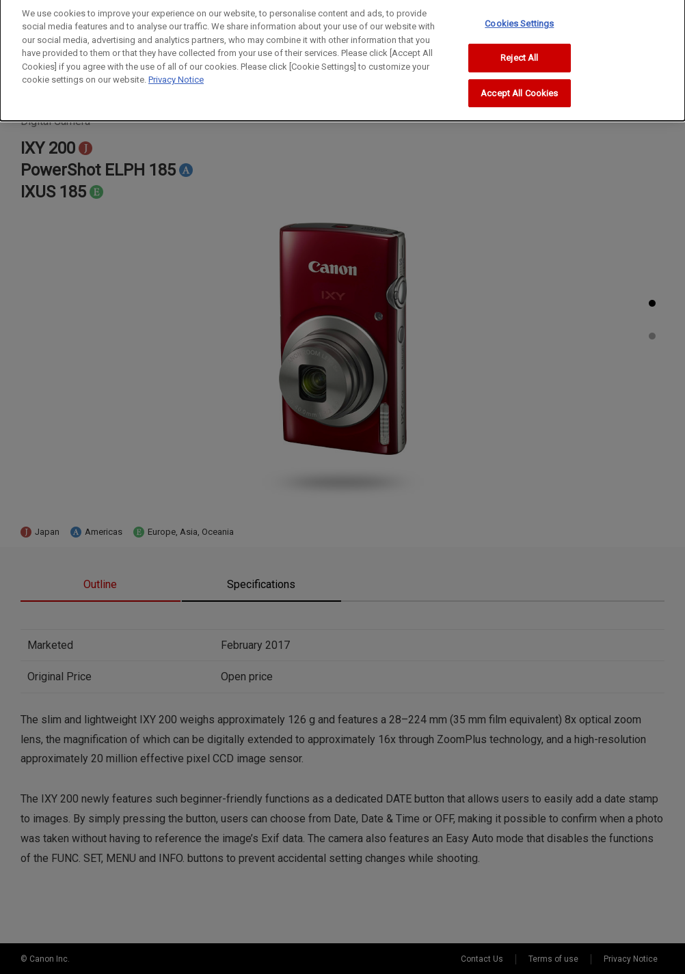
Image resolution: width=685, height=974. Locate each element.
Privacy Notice (176, 74)
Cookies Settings (519, 18)
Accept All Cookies (519, 88)
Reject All (519, 52)
